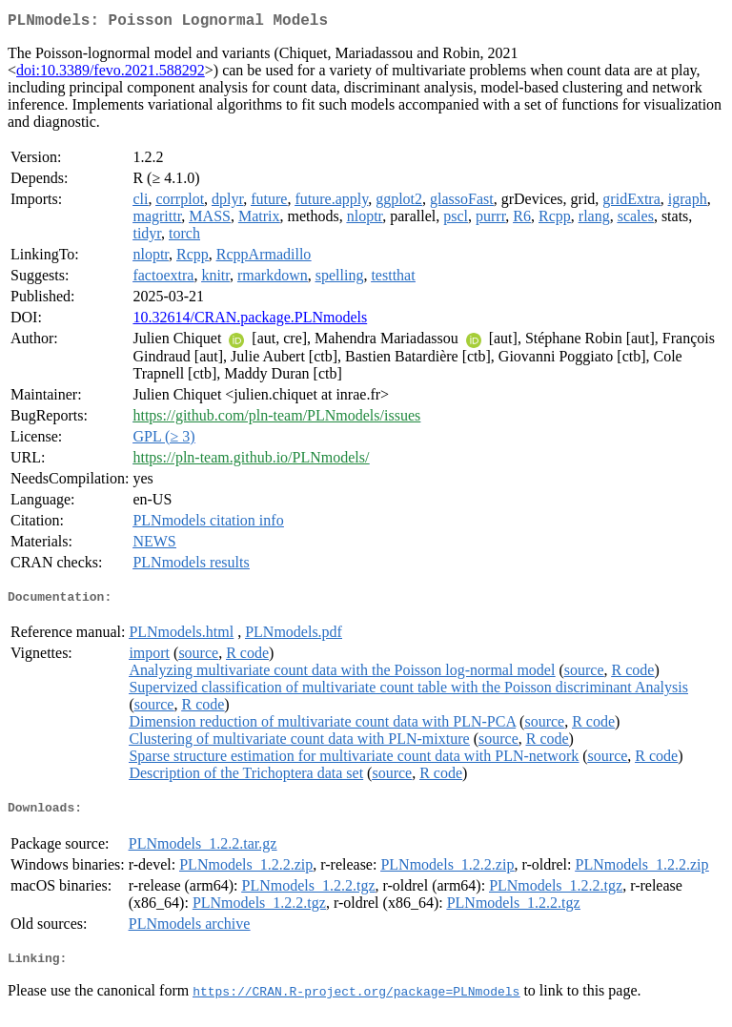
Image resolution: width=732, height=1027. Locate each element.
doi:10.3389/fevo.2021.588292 (110, 74)
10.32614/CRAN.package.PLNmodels (249, 321)
